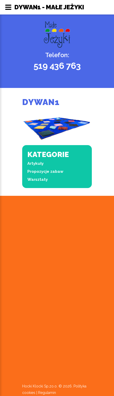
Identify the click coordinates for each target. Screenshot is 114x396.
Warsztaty (37, 179)
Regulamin (47, 393)
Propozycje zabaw (45, 171)
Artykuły (35, 163)
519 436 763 (57, 66)
